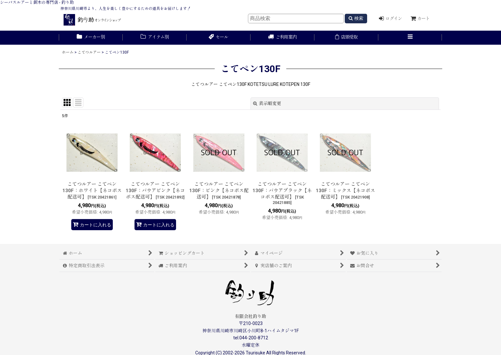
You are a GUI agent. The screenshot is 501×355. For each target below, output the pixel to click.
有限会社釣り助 (250, 316)
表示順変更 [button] (267, 103)
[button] (410, 38)
